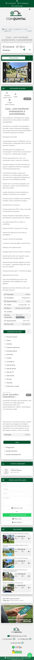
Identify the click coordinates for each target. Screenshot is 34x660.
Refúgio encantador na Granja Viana (13, 582)
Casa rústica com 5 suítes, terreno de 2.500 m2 (16, 533)
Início (4, 29)
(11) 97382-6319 (24, 3)
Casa (25, 29)
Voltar (29, 31)
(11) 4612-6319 (12, 3)
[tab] (7, 58)
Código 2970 (7, 31)
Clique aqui (6, 600)
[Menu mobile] (17, 16)
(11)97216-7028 (18, 6)
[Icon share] (17, 1)
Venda (10, 29)
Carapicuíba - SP (18, 29)
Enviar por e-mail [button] (17, 508)
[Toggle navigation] (30, 9)
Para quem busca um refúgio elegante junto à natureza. (16, 545)
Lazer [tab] (6, 442)
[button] (5, 70)
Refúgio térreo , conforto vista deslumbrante (15, 558)
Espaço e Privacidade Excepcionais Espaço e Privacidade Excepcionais (15, 570)
